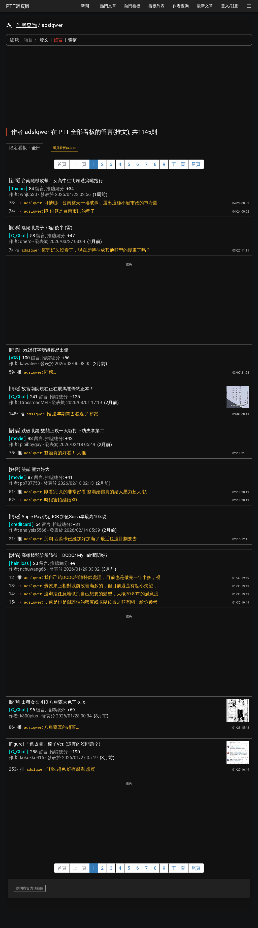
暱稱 (72, 39)
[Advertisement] (129, 87)
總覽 (14, 39)
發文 (44, 39)
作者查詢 (26, 25)
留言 (58, 39)
